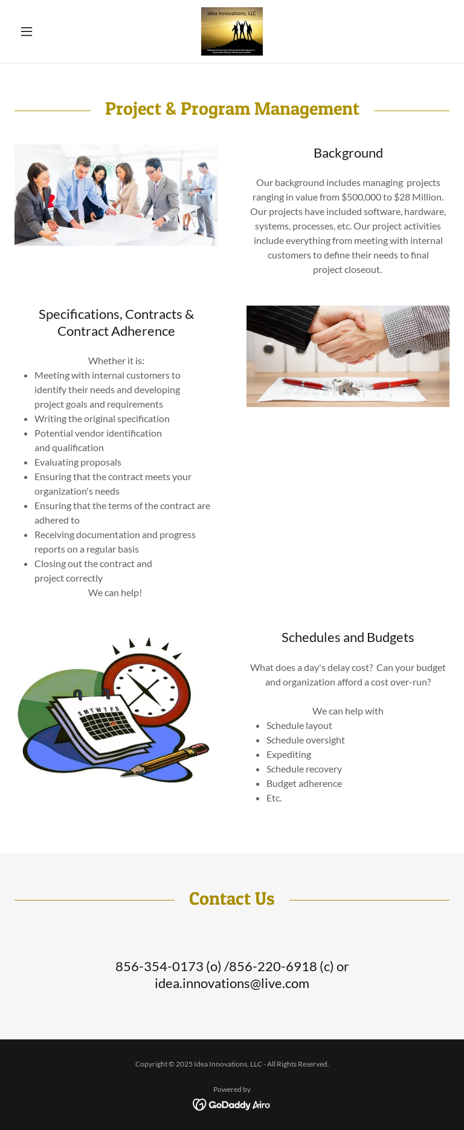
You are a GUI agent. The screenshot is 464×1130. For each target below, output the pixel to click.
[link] (232, 31)
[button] (47, 31)
